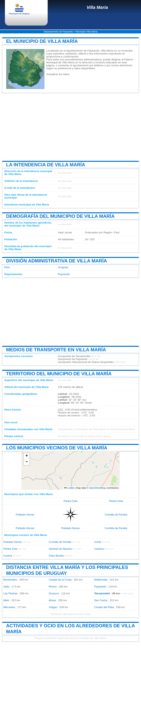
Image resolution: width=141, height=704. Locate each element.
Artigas (53, 607)
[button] (27, 456)
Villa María (97, 7)
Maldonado (100, 579)
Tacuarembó (102, 593)
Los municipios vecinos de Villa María (56, 447)
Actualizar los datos (58, 74)
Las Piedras (10, 593)
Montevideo (10, 579)
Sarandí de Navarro (60, 548)
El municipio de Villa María (42, 41)
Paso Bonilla (56, 555)
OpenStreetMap (97, 488)
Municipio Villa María (86, 31)
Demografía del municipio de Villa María (60, 216)
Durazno (54, 593)
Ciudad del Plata (104, 607)
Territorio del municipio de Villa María (59, 373)
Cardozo (99, 548)
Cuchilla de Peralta (116, 514)
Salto (6, 586)
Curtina (7, 555)
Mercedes (9, 607)
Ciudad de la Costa (60, 579)
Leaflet (69, 488)
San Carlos (100, 600)
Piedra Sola (70, 501)
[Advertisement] (70, 127)
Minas (52, 600)
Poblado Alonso (25, 514)
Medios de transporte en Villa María (56, 349)
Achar (97, 541)
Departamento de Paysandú (58, 31)
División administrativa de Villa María (56, 260)
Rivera (53, 586)
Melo (6, 600)
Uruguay (63, 267)
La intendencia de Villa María (45, 164)
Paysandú (64, 274)
